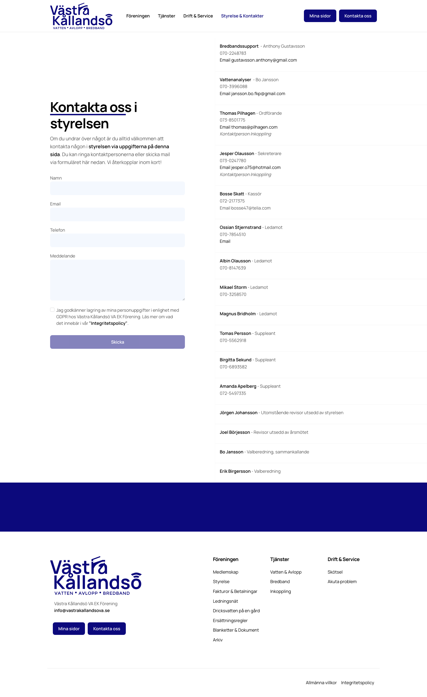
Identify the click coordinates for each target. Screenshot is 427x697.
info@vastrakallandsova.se (82, 610)
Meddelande (117, 277)
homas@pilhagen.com (255, 127)
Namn (117, 185)
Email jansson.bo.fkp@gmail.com (252, 93)
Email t (226, 127)
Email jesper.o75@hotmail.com (250, 167)
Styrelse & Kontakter (242, 16)
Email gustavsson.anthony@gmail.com (258, 60)
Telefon (117, 237)
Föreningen (138, 16)
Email (225, 241)
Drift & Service (198, 16)
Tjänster (166, 16)
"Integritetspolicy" (108, 323)
